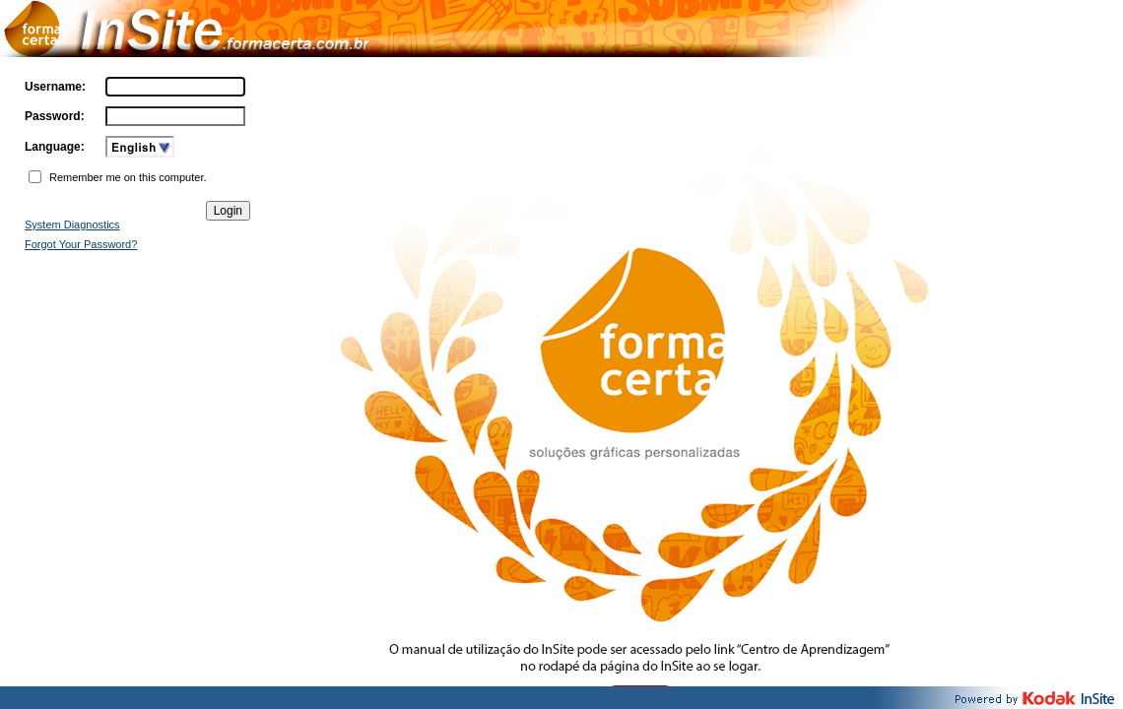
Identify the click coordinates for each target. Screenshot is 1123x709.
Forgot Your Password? (81, 244)
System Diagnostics (72, 224)
